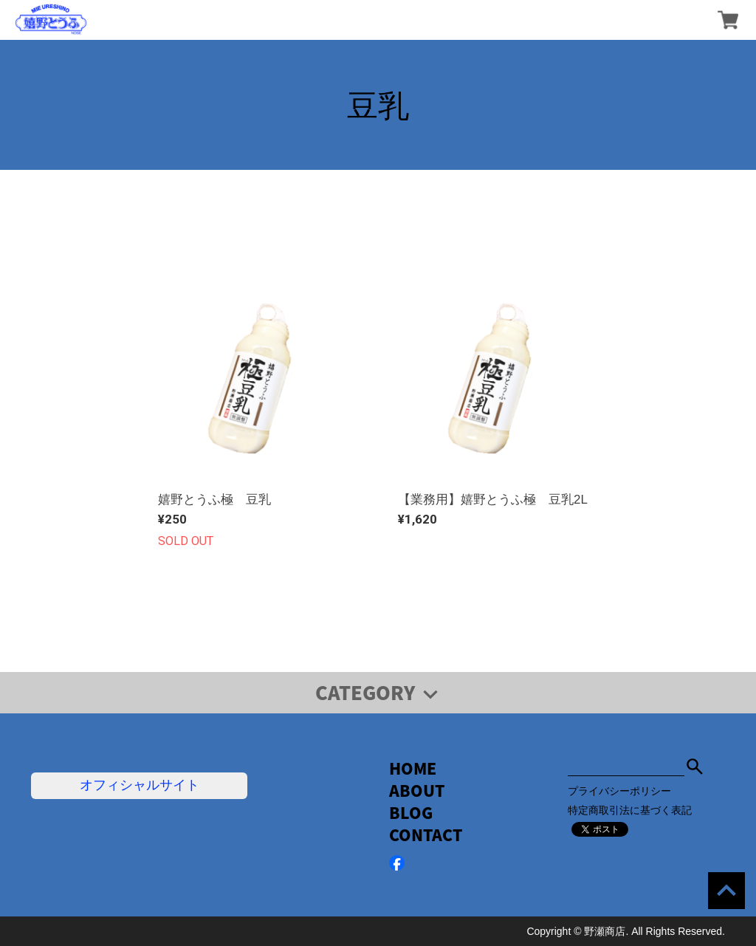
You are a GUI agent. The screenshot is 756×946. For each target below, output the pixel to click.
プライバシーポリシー (619, 791)
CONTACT (425, 834)
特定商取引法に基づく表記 (630, 810)
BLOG (411, 812)
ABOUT (416, 790)
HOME (412, 768)
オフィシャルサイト (139, 785)
